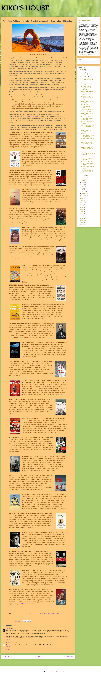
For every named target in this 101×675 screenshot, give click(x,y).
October (84, 175)
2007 (81, 220)
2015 (48, 614)
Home (38, 656)
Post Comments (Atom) (41, 662)
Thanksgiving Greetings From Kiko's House (87, 110)
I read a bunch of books (31, 116)
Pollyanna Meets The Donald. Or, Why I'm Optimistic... (87, 148)
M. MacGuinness (10, 642)
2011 (81, 211)
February (84, 193)
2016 (45, 614)
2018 (81, 72)
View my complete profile (85, 54)
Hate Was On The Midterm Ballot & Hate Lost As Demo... (88, 163)
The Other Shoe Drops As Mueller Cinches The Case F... (87, 79)
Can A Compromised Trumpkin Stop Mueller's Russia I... (88, 153)
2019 (81, 70)
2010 (81, 213)
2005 (81, 224)
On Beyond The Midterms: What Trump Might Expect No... (88, 158)
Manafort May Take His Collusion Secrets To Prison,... (87, 93)
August (83, 180)
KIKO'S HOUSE (25, 8)
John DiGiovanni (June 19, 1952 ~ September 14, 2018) (88, 127)
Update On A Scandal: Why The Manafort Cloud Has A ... (87, 88)
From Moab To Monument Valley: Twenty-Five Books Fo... (87, 106)
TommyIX (55, 671)
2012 (81, 209)
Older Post (70, 656)
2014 (52, 614)
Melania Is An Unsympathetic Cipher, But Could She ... (87, 135)
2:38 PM (8, 646)
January (84, 195)
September (84, 178)
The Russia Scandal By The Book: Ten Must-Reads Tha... (87, 172)
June (83, 184)
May (83, 186)
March (83, 191)
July (83, 182)
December (84, 74)
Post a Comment (8, 649)
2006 (81, 222)
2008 (81, 218)
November (84, 76)
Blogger (65, 671)
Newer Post (6, 656)
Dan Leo (8, 628)
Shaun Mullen (86, 20)
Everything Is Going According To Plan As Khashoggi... (87, 118)
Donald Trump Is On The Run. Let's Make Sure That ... (87, 98)
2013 (58, 614)
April (83, 189)
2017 (41, 614)
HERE (24, 356)
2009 (81, 216)
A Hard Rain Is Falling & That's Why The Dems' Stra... (87, 144)
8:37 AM (8, 639)
